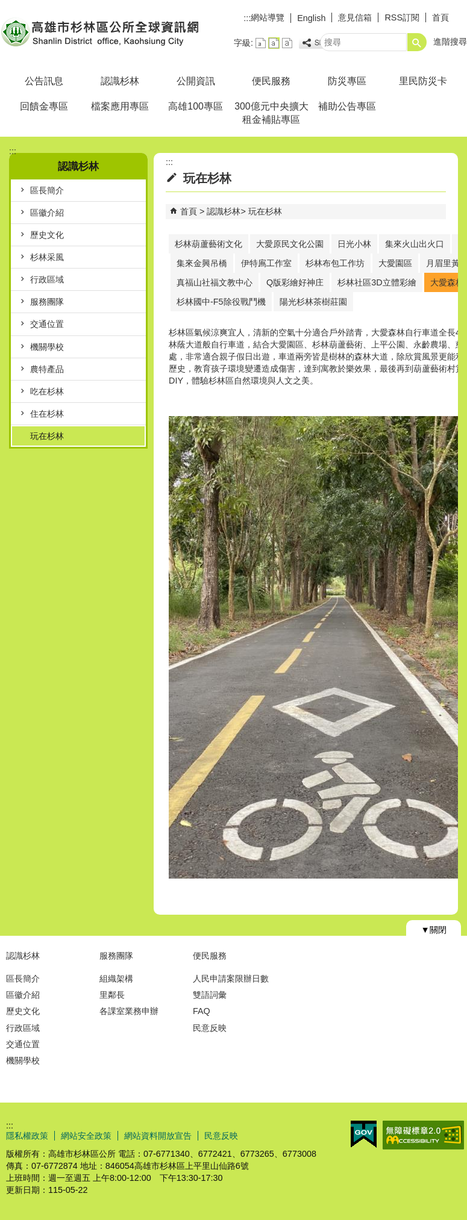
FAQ (201, 1011)
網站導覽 (267, 17)
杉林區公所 (102, 32)
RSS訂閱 (401, 17)
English (311, 18)
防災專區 (347, 81)
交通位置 (47, 324)
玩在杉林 (47, 436)
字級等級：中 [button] (274, 43)
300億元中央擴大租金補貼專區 (271, 113)
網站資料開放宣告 (158, 1136)
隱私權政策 (27, 1136)
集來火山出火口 (414, 244)
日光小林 (354, 244)
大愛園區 (395, 263)
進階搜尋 (450, 41)
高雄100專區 (195, 106)
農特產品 (47, 369)
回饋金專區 (44, 106)
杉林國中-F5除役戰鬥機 (221, 302)
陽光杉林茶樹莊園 (313, 302)
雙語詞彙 (210, 995)
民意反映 (210, 1028)
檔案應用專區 (120, 106)
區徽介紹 (47, 212)
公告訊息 (44, 81)
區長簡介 (47, 190)
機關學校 (47, 347)
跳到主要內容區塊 (6, 6)
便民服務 (271, 81)
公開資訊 (196, 81)
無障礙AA (423, 1135)
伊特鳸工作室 (266, 263)
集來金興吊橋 (202, 263)
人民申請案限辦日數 (231, 978)
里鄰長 (112, 995)
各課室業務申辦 (128, 1011)
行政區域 (47, 279)
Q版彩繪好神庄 (295, 282)
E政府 (364, 1134)
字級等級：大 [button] (287, 43)
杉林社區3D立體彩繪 (376, 282)
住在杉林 (47, 414)
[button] (417, 42)
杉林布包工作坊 (335, 263)
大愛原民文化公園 (290, 244)
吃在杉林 (47, 391)
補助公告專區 (347, 106)
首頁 (440, 17)
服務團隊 (47, 302)
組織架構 (116, 978)
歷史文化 (47, 235)
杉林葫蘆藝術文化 (208, 244)
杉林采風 (47, 257)
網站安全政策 (86, 1136)
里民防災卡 (423, 81)
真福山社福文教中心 (214, 282)
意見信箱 (355, 17)
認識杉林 (120, 81)
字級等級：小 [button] (260, 43)
